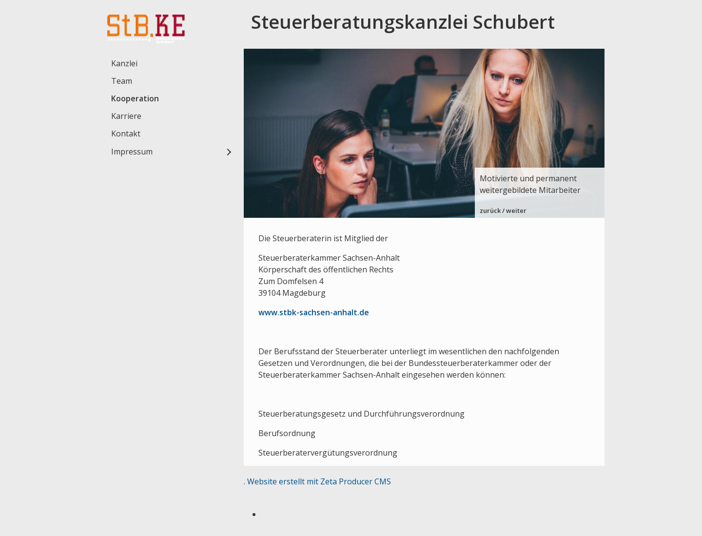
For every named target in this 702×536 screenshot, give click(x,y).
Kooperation (135, 98)
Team (121, 81)
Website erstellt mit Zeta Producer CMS (319, 481)
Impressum (132, 151)
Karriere (126, 116)
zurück (490, 210)
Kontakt (125, 133)
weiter (516, 210)
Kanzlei (124, 63)
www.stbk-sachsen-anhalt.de (313, 312)
